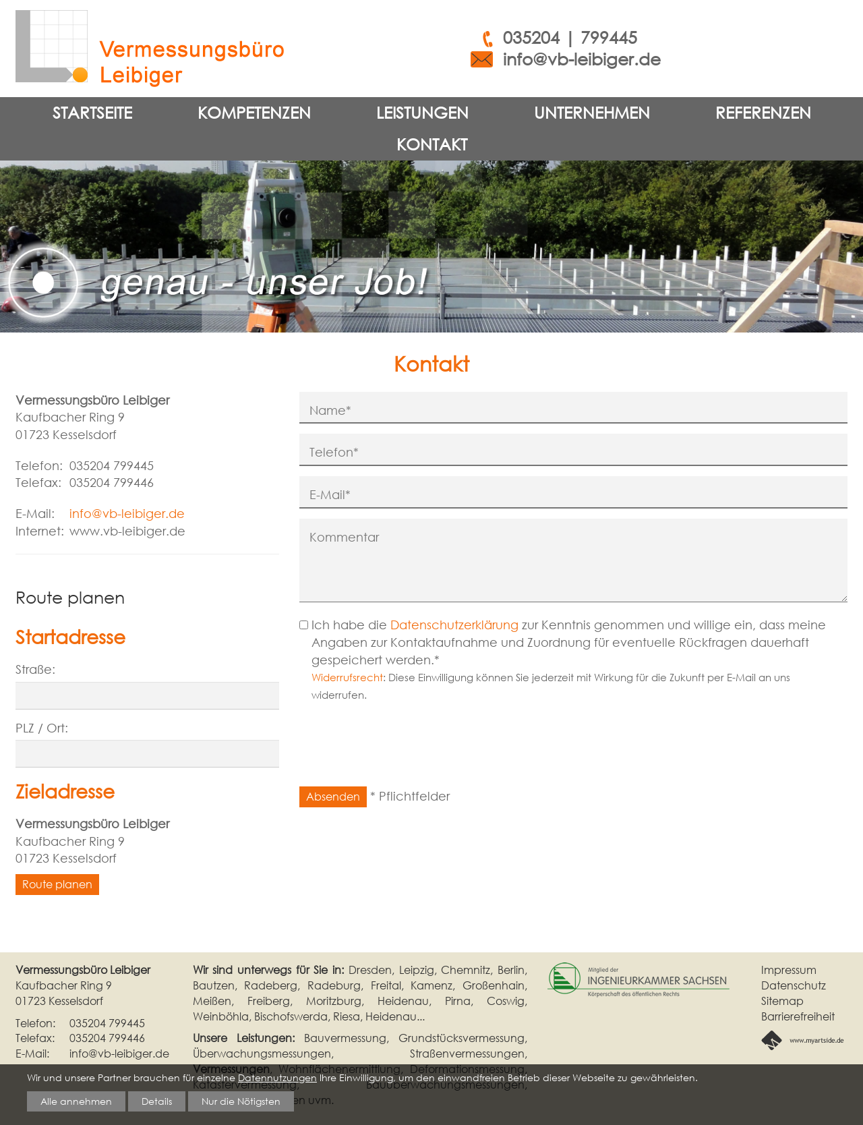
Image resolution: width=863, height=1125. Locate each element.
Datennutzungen (277, 1077)
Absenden (333, 796)
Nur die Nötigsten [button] (241, 1100)
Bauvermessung (345, 1038)
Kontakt (431, 144)
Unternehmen (592, 112)
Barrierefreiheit (798, 1016)
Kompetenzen (254, 112)
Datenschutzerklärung (454, 624)
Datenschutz (793, 985)
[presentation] (401, 750)
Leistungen (422, 112)
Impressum (788, 970)
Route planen (57, 884)
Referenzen (763, 112)
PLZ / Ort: (42, 727)
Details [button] (157, 1100)
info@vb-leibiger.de (582, 59)
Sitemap (782, 1001)
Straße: (35, 669)
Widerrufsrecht (347, 677)
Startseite (92, 112)
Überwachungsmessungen (262, 1053)
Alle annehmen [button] (76, 1100)
